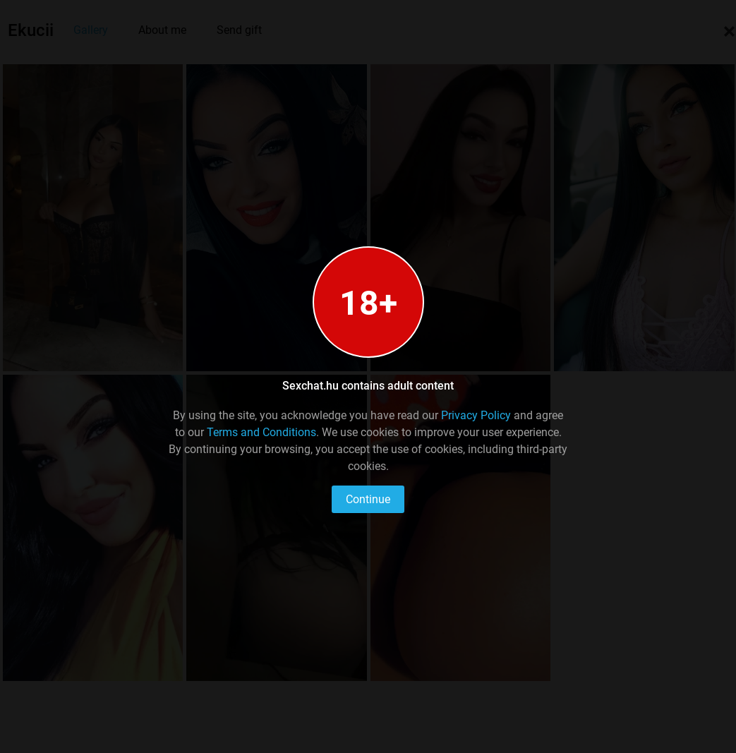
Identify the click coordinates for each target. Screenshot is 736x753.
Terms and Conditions (261, 432)
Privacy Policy (476, 415)
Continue (368, 499)
